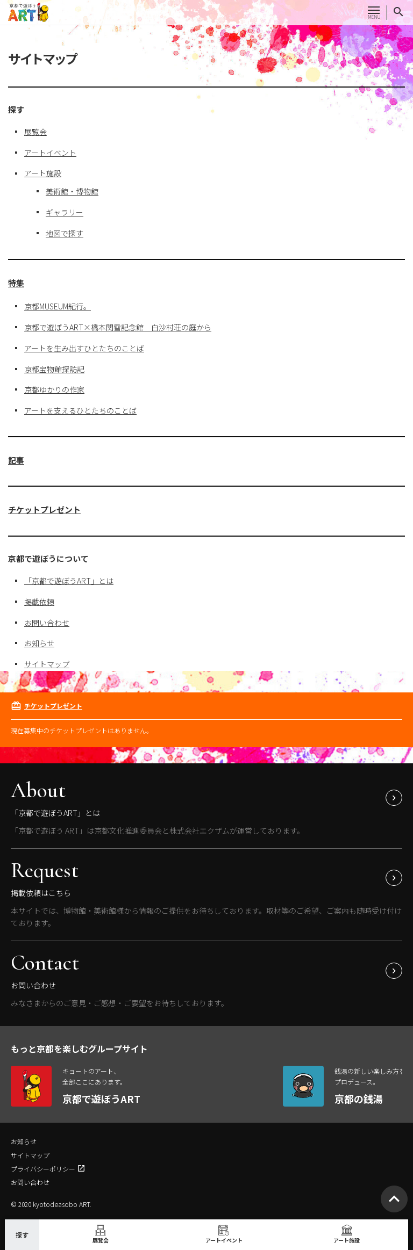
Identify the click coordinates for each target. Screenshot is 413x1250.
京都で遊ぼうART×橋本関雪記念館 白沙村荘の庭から (117, 327)
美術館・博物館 (72, 191)
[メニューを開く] (374, 11)
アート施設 (42, 173)
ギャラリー (64, 212)
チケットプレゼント (44, 509)
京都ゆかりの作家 (54, 389)
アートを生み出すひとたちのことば (84, 348)
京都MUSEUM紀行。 (57, 306)
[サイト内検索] (398, 12)
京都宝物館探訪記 (54, 369)
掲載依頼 (39, 601)
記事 (16, 460)
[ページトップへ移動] (394, 1199)
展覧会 (35, 131)
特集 (16, 282)
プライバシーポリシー (43, 1168)
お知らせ (39, 643)
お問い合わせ (46, 622)
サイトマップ (46, 664)
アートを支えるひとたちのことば (80, 410)
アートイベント (50, 152)
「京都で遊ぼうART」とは (68, 580)
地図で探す (64, 233)
